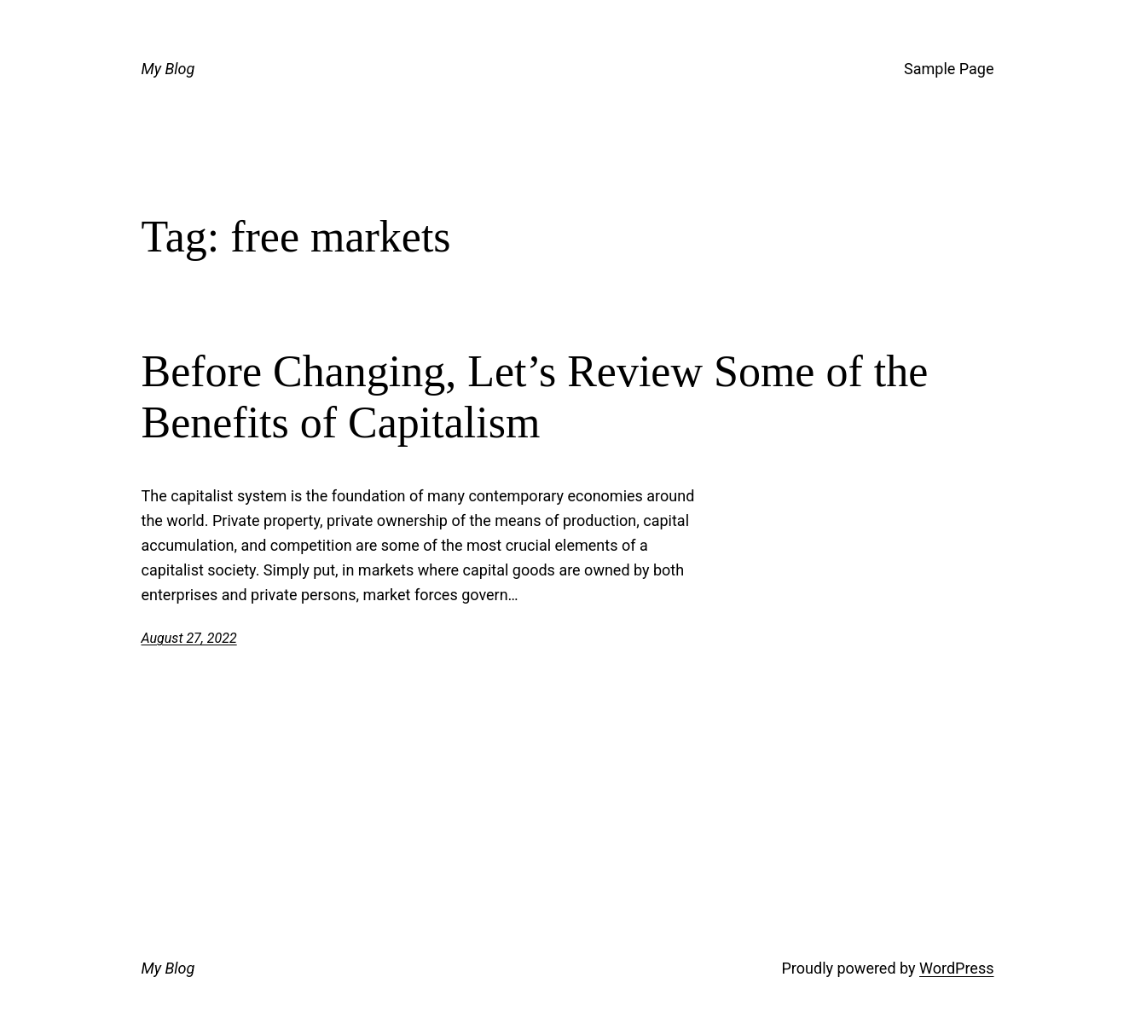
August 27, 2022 (189, 638)
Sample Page (948, 69)
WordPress (956, 968)
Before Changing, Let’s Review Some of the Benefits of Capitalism (535, 397)
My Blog (168, 69)
